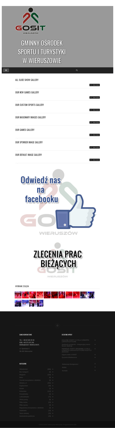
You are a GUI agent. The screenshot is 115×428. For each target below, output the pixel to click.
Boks (21, 377)
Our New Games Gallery (27, 92)
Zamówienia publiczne (27, 416)
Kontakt (64, 371)
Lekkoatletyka (24, 397)
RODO (64, 367)
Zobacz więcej (95, 85)
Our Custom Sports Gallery (29, 105)
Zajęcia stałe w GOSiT (69, 355)
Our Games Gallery (24, 130)
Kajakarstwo (23, 386)
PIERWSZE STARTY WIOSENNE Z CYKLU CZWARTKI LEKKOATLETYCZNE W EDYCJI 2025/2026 (76, 350)
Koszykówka (23, 394)
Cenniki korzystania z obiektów (30, 380)
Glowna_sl (23, 383)
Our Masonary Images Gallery (30, 117)
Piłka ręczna (23, 405)
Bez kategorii (23, 372)
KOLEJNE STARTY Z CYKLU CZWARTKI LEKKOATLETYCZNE (75, 341)
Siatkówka (23, 410)
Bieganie (22, 375)
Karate (21, 388)
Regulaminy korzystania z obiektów (31, 408)
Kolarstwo (22, 391)
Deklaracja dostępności (70, 364)
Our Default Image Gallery (28, 155)
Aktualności (23, 369)
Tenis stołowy (24, 413)
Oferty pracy (23, 399)
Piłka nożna (23, 402)
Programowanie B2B (69, 424)
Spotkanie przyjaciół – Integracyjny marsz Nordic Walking (76, 345)
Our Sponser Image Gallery (29, 142)
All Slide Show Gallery (26, 80)
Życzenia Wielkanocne (69, 357)
